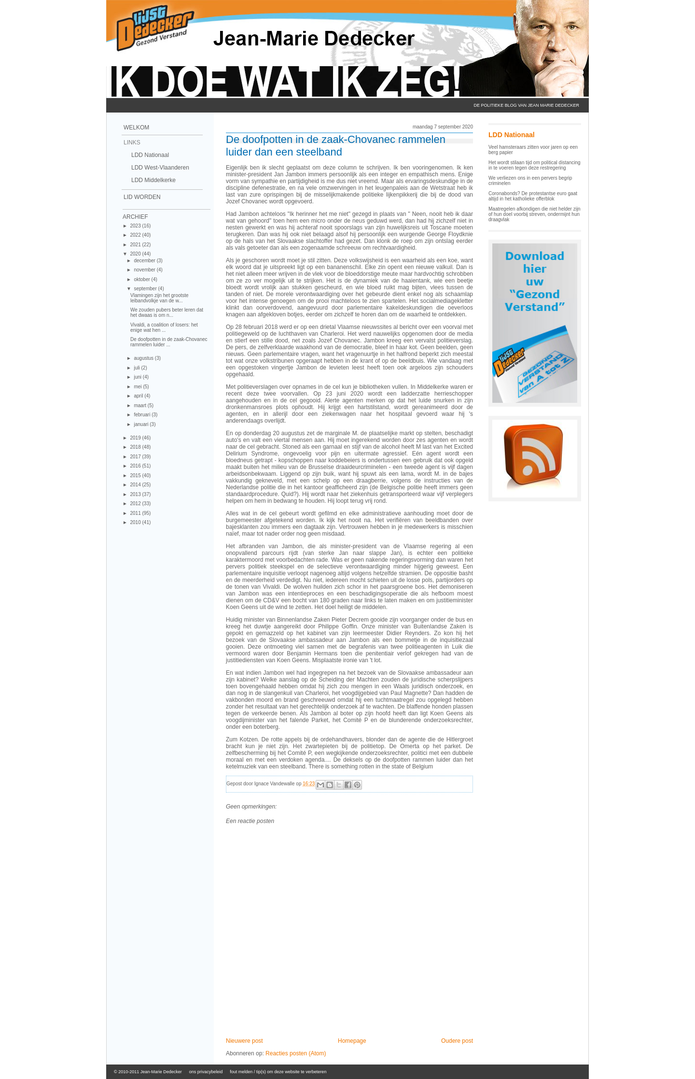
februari (143, 414)
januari (142, 424)
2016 (136, 466)
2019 (136, 437)
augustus (144, 358)
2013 (136, 494)
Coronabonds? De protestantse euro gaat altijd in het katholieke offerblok (532, 196)
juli (137, 367)
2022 (136, 235)
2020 (136, 253)
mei (138, 386)
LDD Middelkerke (153, 180)
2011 (136, 513)
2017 (136, 456)
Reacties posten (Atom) (295, 1053)
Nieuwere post (244, 1040)
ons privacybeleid (206, 1071)
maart (140, 405)
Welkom (136, 127)
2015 (136, 475)
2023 (136, 225)
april (139, 395)
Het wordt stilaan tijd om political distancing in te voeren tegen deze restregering (534, 165)
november (145, 269)
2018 (136, 447)
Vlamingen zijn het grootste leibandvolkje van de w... (159, 298)
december (145, 260)
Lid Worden (142, 197)
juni (138, 377)
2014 (136, 484)
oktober (142, 279)
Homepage (352, 1040)
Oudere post (457, 1040)
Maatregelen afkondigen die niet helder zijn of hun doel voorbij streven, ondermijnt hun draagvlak (534, 214)
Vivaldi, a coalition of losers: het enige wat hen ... (164, 327)
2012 (136, 503)
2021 (136, 244)
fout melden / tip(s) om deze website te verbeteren (278, 1071)
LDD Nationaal (150, 155)
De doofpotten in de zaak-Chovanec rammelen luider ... (169, 342)
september (146, 288)
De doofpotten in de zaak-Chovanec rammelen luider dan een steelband (335, 145)
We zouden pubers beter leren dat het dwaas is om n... (166, 312)
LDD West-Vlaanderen (160, 167)
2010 (136, 522)
